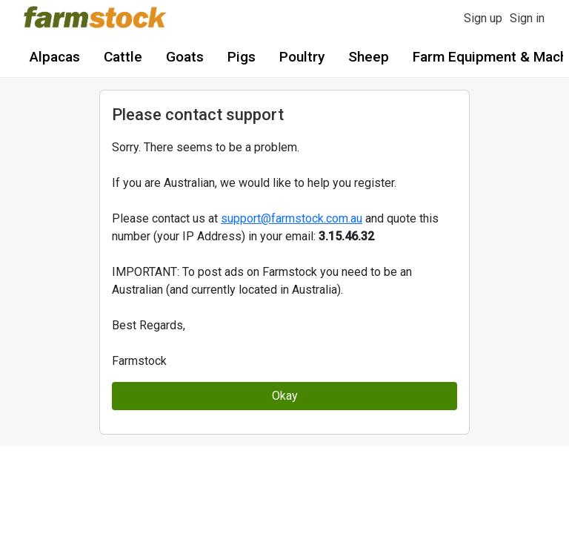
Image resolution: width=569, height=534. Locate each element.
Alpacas (55, 56)
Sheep (368, 56)
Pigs (241, 56)
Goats (185, 56)
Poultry (302, 56)
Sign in (527, 18)
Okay (285, 396)
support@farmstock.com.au (291, 218)
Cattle (123, 56)
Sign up (483, 18)
